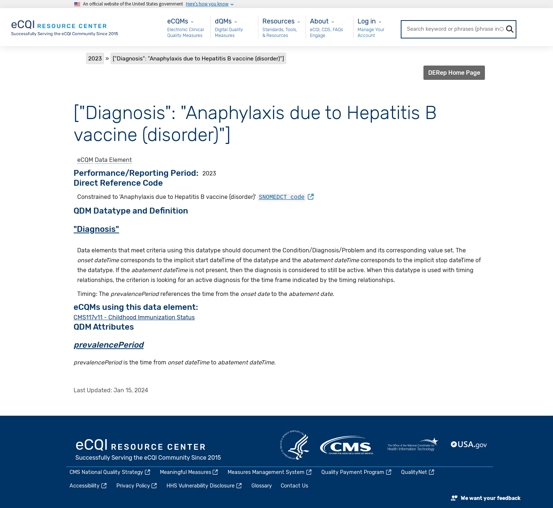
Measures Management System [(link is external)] (270, 472)
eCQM (85, 159)
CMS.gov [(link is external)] (347, 444)
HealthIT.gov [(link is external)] (412, 444)
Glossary (261, 485)
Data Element (113, 159)
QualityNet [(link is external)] (418, 472)
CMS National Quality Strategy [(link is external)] (110, 472)
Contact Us (294, 485)
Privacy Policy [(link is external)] (137, 485)
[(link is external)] (285, 196)
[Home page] (65, 26)
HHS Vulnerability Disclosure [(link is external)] (205, 485)
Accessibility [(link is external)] (89, 485)
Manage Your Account (371, 32)
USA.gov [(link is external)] (469, 444)
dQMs (223, 21)
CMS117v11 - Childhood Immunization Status (134, 316)
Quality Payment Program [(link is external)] (356, 472)
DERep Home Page (454, 72)
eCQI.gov (148, 450)
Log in (367, 21)
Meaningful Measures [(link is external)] (189, 472)
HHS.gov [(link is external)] (294, 444)
